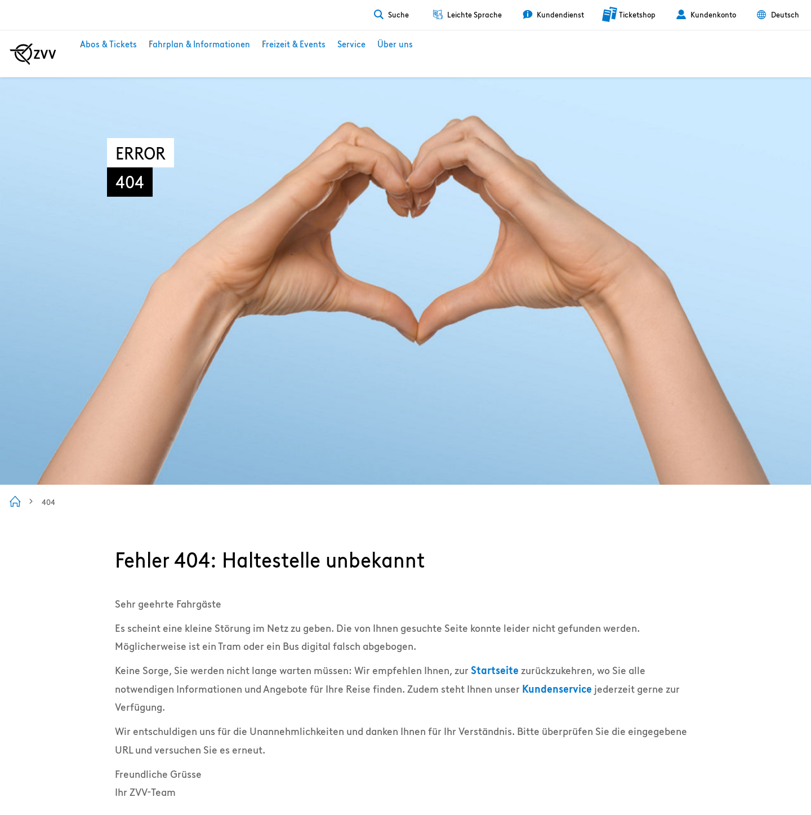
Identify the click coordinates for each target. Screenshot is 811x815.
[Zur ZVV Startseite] (33, 54)
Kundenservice (557, 689)
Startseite (495, 670)
